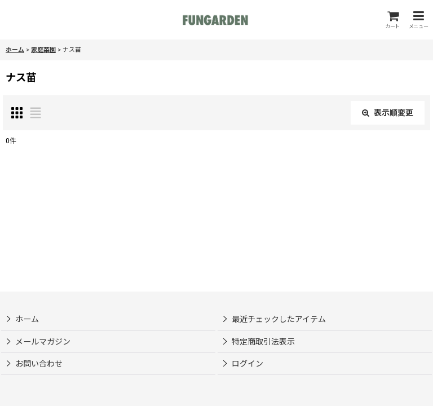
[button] (418, 20)
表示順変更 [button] (387, 112)
